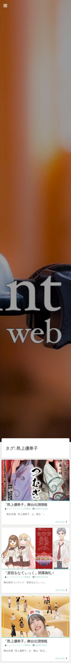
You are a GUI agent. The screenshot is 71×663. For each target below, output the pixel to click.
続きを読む (60, 521)
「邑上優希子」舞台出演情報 (25, 504)
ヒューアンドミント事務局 (18, 508)
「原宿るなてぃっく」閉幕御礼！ (29, 572)
